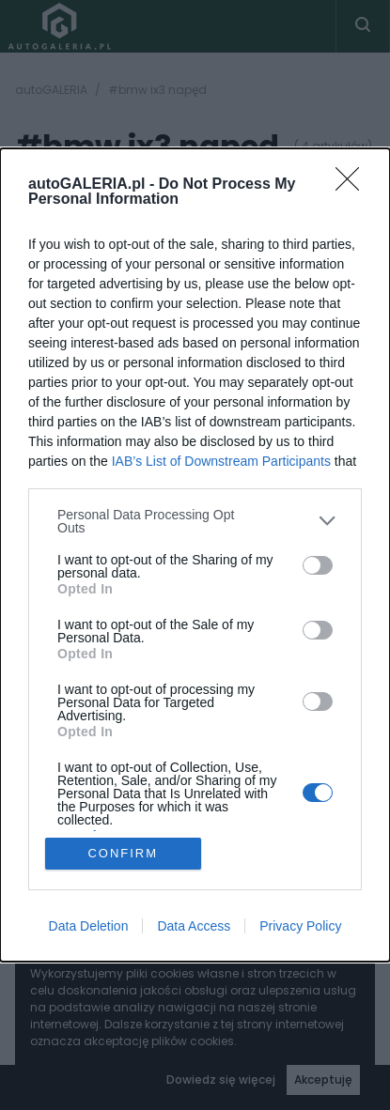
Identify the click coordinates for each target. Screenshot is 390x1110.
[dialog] (195, 555)
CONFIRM (122, 853)
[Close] (353, 185)
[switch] (318, 565)
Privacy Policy (300, 925)
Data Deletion (89, 925)
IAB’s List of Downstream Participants (221, 461)
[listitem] (195, 521)
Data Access (193, 925)
